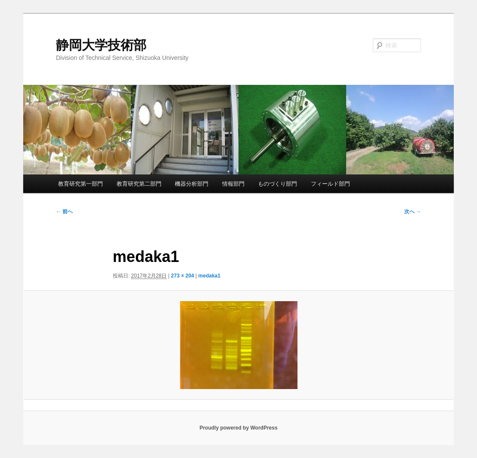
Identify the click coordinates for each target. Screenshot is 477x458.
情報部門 (233, 184)
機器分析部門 (191, 184)
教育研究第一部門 (80, 184)
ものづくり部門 (277, 184)
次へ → (412, 212)
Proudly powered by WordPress (238, 428)
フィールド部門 (330, 184)
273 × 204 (182, 276)
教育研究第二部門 (139, 184)
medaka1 (209, 276)
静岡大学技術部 (101, 45)
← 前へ (64, 212)
